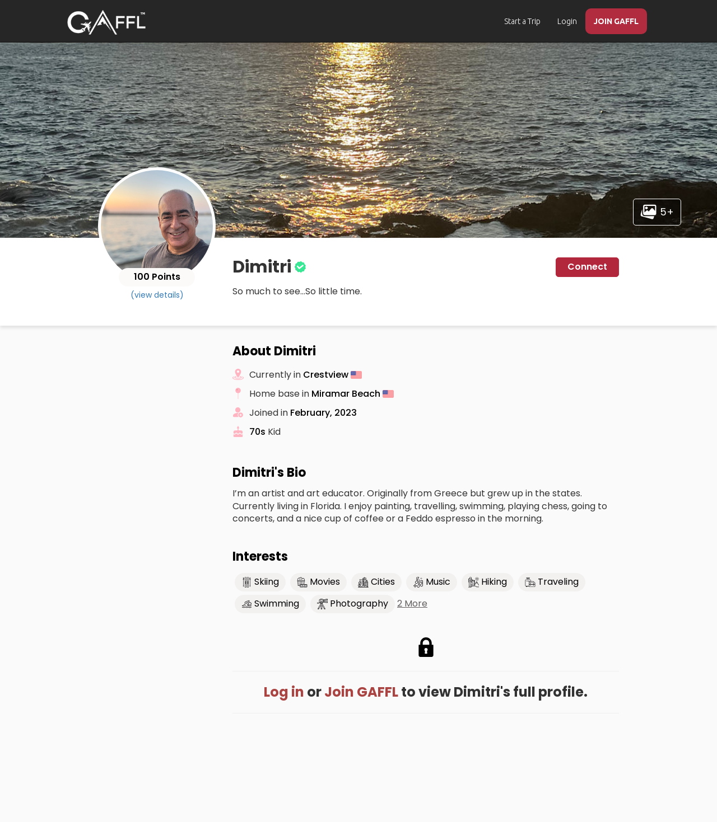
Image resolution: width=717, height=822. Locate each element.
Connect (587, 266)
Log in (284, 692)
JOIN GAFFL (616, 21)
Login (567, 21)
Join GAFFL (361, 692)
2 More (412, 604)
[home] (106, 22)
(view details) (157, 294)
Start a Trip (522, 21)
